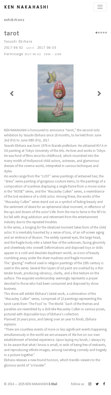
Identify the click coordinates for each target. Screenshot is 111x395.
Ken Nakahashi (26, 6)
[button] (11, 93)
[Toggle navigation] (100, 6)
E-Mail (53, 384)
